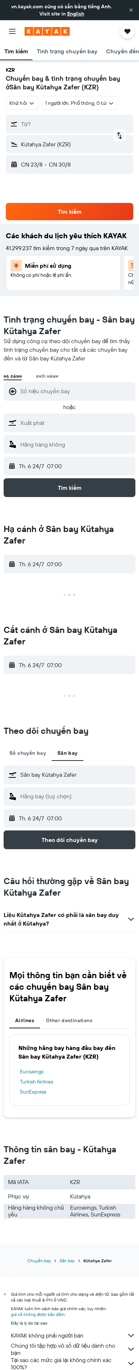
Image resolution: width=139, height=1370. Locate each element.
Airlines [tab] (24, 1020)
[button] (131, 10)
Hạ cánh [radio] (13, 376)
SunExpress (33, 1092)
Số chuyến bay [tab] (27, 753)
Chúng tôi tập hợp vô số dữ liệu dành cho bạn (73, 1349)
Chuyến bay (39, 1260)
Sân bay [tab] (67, 753)
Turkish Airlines (36, 1081)
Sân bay (67, 1260)
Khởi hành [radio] (47, 376)
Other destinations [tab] (69, 1020)
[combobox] (22, 103)
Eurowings (31, 1071)
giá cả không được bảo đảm (38, 1314)
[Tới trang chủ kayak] (47, 31)
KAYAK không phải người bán (73, 1335)
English (75, 13)
